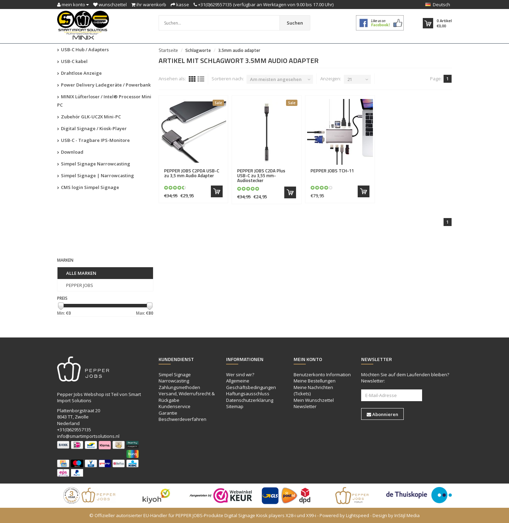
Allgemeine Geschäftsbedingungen (251, 384)
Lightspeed (357, 515)
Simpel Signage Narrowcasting (93, 164)
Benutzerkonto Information (322, 374)
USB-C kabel (72, 61)
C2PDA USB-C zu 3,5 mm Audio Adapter (191, 173)
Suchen (295, 23)
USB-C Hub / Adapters (83, 49)
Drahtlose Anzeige (79, 73)
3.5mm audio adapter (239, 50)
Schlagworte (198, 50)
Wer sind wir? (240, 374)
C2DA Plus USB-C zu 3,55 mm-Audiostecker (261, 175)
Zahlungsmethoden (179, 387)
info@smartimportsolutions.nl (88, 436)
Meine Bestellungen (315, 381)
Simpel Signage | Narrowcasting (95, 175)
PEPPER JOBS (79, 285)
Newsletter (305, 406)
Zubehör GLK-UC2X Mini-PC (89, 117)
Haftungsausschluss (247, 393)
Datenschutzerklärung (249, 400)
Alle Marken (81, 273)
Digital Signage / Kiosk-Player (92, 128)
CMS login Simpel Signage (88, 187)
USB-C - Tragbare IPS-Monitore (93, 140)
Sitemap (234, 406)
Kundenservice (174, 406)
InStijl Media (407, 515)
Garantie (168, 413)
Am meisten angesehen (276, 79)
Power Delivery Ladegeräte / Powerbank (104, 85)
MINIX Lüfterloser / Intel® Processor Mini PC (104, 100)
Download (70, 152)
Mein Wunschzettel (314, 400)
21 (349, 79)
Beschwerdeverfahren (182, 419)
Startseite (168, 50)
